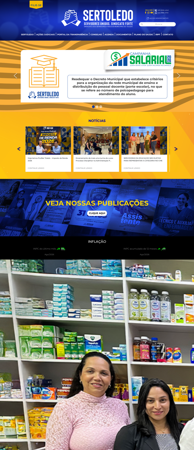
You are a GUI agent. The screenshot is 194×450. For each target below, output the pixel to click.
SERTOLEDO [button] (27, 34)
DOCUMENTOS (123, 34)
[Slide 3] (100, 107)
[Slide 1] (93, 107)
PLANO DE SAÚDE (143, 34)
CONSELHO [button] (96, 34)
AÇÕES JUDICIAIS (45, 34)
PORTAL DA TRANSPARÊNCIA (72, 34)
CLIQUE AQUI (97, 213)
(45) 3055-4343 (163, 10)
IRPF (157, 34)
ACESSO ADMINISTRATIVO (159, 18)
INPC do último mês (44, 248)
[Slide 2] (97, 107)
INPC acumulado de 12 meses (140, 248)
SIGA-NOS (149, 10)
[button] (19, 149)
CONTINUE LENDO (36, 168)
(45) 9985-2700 (163, 13)
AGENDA (109, 34)
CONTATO (168, 34)
